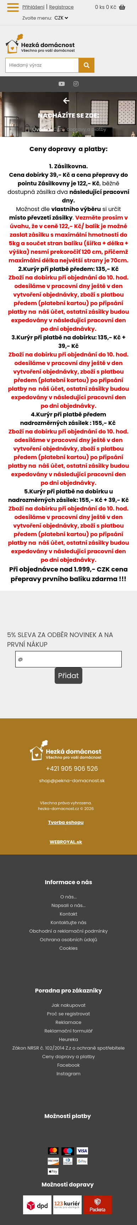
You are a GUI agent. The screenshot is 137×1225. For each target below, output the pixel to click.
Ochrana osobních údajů (68, 939)
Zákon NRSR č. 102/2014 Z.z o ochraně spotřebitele (68, 1048)
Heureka (68, 1039)
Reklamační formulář (68, 1030)
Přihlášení (33, 7)
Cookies (68, 948)
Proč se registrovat (68, 1013)
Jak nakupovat (68, 1005)
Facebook (68, 1065)
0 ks (100, 7)
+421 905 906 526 (72, 768)
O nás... (68, 896)
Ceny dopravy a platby (68, 1056)
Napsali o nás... (68, 905)
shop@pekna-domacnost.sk (72, 780)
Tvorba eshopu (66, 822)
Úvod (39, 129)
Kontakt (68, 914)
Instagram (68, 1073)
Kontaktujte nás (68, 922)
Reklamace (69, 1022)
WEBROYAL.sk (66, 842)
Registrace (61, 7)
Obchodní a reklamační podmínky (68, 931)
